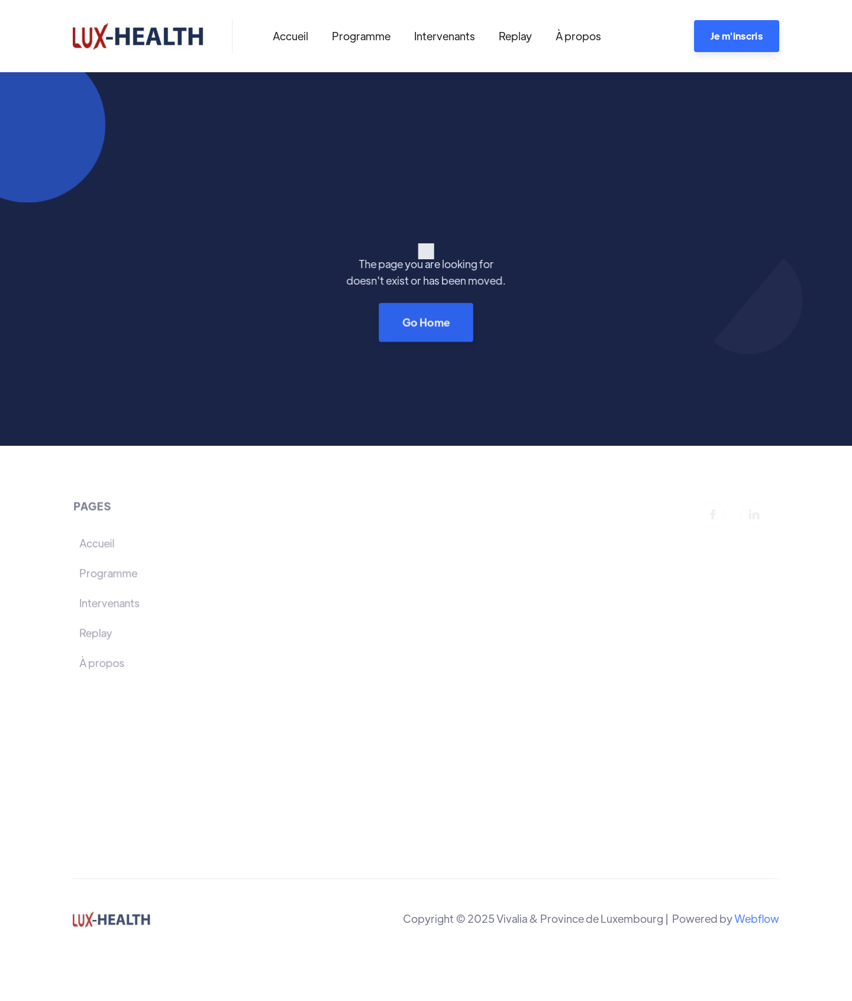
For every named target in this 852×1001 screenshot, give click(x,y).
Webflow (756, 918)
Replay (515, 36)
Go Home (426, 322)
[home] (138, 36)
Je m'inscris (737, 36)
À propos (578, 36)
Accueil (290, 36)
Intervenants (444, 36)
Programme (361, 36)
